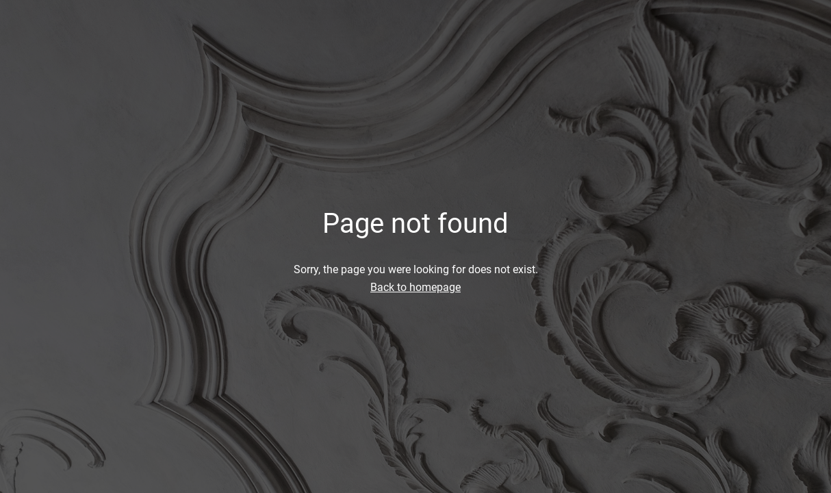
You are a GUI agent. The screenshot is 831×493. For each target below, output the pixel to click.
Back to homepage (415, 287)
